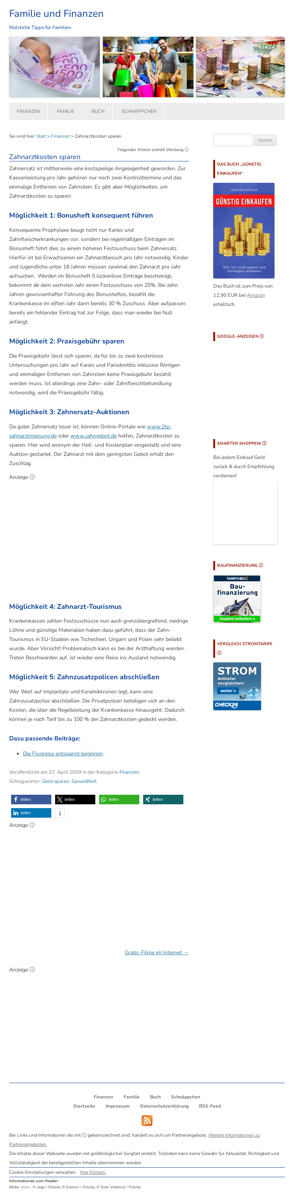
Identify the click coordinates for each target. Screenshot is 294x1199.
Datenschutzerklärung (164, 1106)
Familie (65, 111)
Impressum (118, 1106)
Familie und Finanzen (56, 13)
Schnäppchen (139, 111)
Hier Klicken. (93, 1172)
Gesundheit (84, 781)
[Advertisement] (99, 538)
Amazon (256, 295)
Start (41, 136)
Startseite (84, 1106)
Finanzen (28, 111)
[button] (31, 799)
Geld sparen (55, 781)
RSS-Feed (210, 1106)
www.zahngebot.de (93, 435)
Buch (98, 111)
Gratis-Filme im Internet (157, 952)
